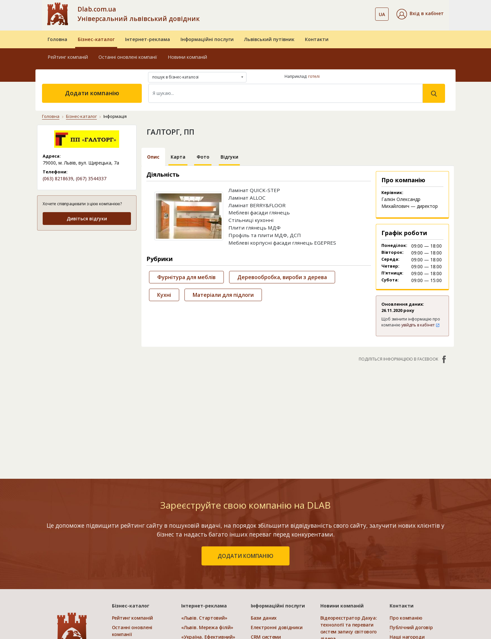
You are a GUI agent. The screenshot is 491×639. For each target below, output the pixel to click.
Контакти (317, 39)
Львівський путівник (269, 39)
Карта (178, 157)
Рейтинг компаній (68, 57)
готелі (314, 76)
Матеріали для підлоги (223, 294)
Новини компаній (187, 57)
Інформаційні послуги (207, 39)
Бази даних (264, 618)
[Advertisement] (87, 277)
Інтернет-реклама (147, 39)
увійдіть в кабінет (420, 325)
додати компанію (245, 556)
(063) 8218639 (58, 178)
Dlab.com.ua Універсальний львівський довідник (138, 14)
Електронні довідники (276, 627)
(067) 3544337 (91, 178)
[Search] (285, 93)
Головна (57, 39)
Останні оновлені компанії (127, 57)
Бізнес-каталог (96, 39)
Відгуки (229, 157)
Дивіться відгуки (87, 218)
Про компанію (406, 618)
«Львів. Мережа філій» (207, 627)
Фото (203, 157)
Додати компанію (92, 93)
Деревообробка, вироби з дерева (282, 277)
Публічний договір (411, 627)
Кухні (164, 294)
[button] (420, 14)
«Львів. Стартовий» (204, 618)
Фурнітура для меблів (186, 277)
